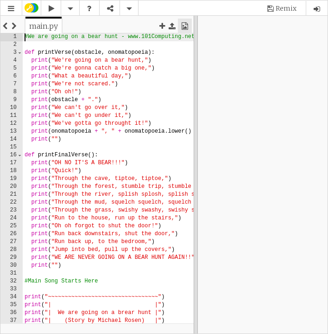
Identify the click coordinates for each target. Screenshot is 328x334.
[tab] (43, 26)
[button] (11, 8)
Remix (286, 8)
